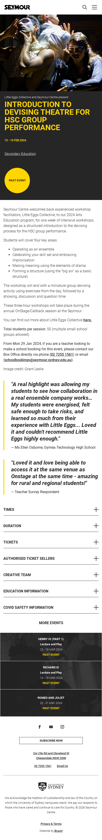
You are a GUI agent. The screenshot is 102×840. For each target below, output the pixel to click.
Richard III (51, 667)
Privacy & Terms (51, 823)
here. (87, 320)
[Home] (17, 7)
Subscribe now (51, 740)
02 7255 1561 (62, 354)
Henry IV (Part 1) (51, 639)
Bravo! (58, 831)
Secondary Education (20, 154)
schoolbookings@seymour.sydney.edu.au (38, 360)
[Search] (84, 7)
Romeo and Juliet (51, 697)
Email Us (62, 766)
